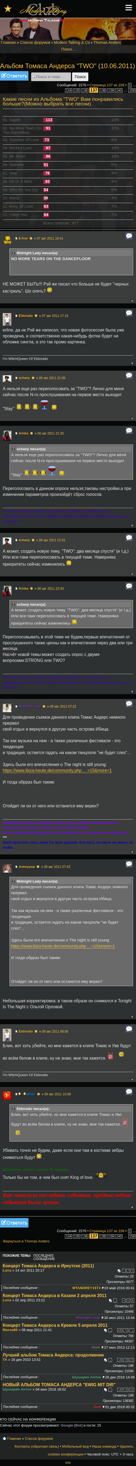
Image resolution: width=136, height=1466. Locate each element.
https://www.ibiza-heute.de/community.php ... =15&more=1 (57, 770)
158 (132, 90)
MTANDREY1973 (86, 1288)
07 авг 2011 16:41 (50, 238)
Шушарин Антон (86, 1377)
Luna (7, 1270)
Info (68, 1463)
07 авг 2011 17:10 (55, 316)
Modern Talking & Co (72, 42)
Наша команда (104, 1446)
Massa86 (10, 1330)
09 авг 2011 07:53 (57, 867)
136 (85, 90)
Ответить (14, 76)
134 (68, 90)
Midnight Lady (30, 706)
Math (96, 1347)
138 (102, 90)
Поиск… (68, 49)
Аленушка (27, 867)
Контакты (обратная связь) (37, 1446)
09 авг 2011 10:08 (57, 1094)
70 (125, 1330)
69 (119, 1330)
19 (125, 1360)
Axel (97, 1407)
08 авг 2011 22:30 (50, 589)
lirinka (23, 433)
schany (24, 378)
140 (119, 90)
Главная (8, 42)
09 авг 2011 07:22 (63, 706)
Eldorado (26, 316)
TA (5, 1360)
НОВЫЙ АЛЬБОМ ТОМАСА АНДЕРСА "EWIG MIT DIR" (59, 1384)
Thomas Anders (107, 42)
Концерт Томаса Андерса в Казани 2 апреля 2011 (54, 1295)
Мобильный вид (75, 1446)
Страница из (107, 85)
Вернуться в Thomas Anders (26, 1241)
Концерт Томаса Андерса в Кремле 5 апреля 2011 (55, 1325)
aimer (31, 1094)
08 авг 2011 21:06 (52, 378)
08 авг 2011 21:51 (52, 540)
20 (131, 1360)
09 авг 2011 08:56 (55, 1031)
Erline (23, 238)
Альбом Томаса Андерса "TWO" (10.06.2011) (67, 65)
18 (119, 1360)
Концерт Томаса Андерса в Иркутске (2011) (48, 1265)
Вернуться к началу (131, 300)
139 (111, 90)
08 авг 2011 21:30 (50, 433)
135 (76, 90)
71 (131, 1330)
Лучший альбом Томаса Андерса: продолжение (53, 1355)
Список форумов (35, 42)
